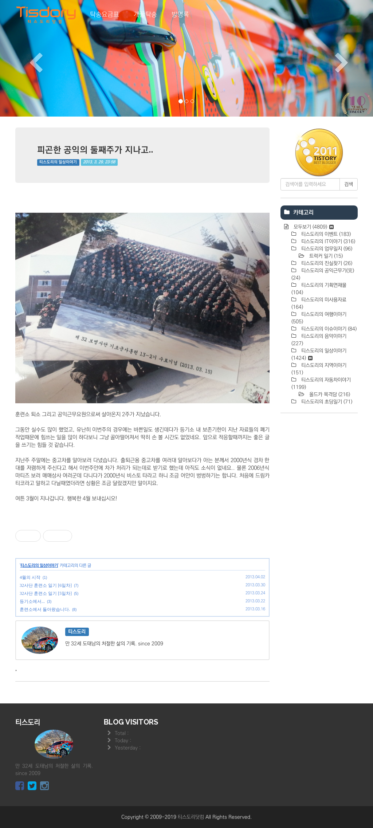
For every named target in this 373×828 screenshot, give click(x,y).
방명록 (180, 14)
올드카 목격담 (329, 394)
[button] (28, 58)
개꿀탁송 (145, 14)
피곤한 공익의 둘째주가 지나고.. (95, 149)
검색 (348, 184)
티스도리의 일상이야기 (58, 162)
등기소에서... (32, 601)
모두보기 (313, 227)
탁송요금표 (104, 14)
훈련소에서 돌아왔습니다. (45, 609)
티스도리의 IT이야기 (327, 241)
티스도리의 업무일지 (326, 249)
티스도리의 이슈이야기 (328, 329)
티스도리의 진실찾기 (326, 263)
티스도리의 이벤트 (325, 234)
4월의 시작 (30, 577)
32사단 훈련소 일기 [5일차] (46, 593)
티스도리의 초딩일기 (326, 402)
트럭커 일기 (325, 256)
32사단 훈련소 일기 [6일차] (46, 585)
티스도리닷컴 (191, 817)
